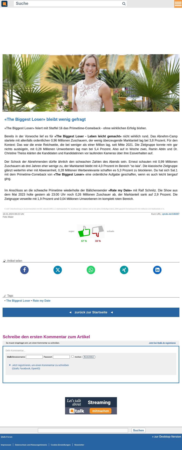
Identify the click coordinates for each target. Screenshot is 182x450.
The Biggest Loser (18, 300)
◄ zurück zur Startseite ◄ (91, 312)
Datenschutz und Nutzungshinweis (31, 445)
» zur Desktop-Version (166, 436)
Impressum (6, 445)
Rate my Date (41, 300)
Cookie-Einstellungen (61, 445)
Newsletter (79, 445)
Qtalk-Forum (6, 437)
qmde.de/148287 (170, 214)
